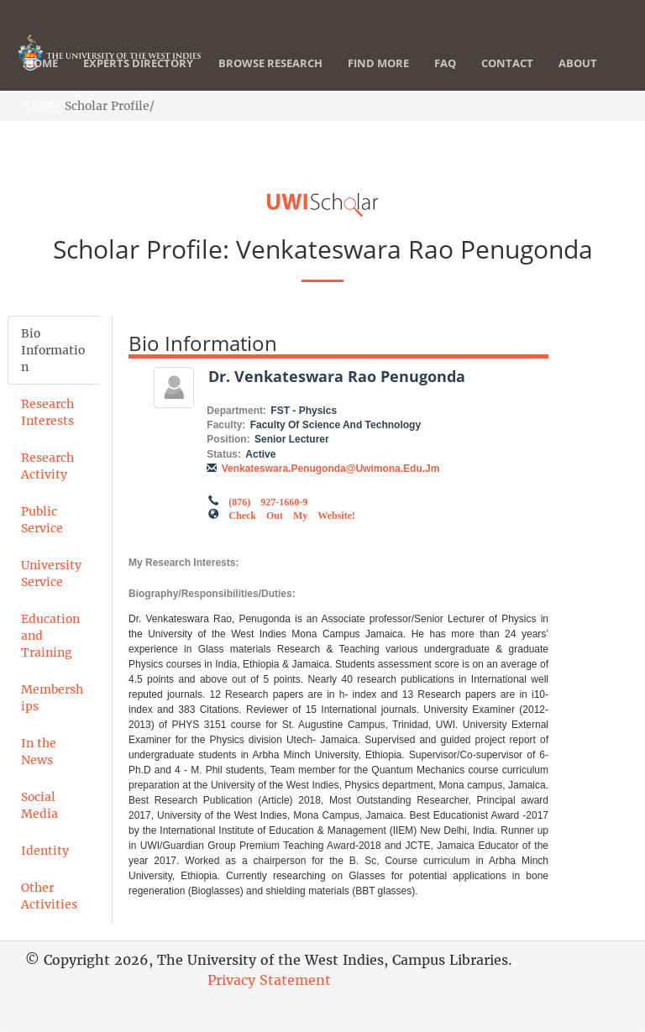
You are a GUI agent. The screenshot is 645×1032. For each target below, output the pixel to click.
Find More (378, 63)
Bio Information (53, 350)
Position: (228, 439)
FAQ (445, 63)
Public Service (42, 520)
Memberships (52, 698)
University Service (51, 573)
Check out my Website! (291, 514)
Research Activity (47, 466)
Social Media (39, 805)
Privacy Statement (269, 980)
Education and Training (50, 635)
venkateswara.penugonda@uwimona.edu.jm (331, 468)
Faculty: (226, 425)
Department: (236, 410)
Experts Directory (138, 63)
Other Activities (49, 896)
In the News (38, 751)
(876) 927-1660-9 (267, 500)
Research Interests (47, 412)
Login (42, 105)
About (577, 63)
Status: (224, 454)
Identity (45, 850)
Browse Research (270, 63)
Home (41, 63)
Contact (507, 63)
